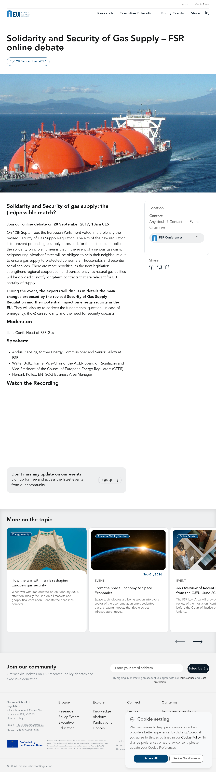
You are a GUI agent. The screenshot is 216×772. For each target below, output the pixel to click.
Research (105, 13)
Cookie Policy (191, 737)
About (185, 4)
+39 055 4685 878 (28, 730)
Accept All (150, 758)
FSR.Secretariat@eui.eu (30, 724)
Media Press (202, 4)
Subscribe (198, 668)
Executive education (137, 13)
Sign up (110, 480)
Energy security (20, 534)
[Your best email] (146, 667)
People (133, 711)
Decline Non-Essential (186, 758)
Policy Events (172, 13)
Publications (102, 722)
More (195, 13)
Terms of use (187, 677)
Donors (99, 728)
